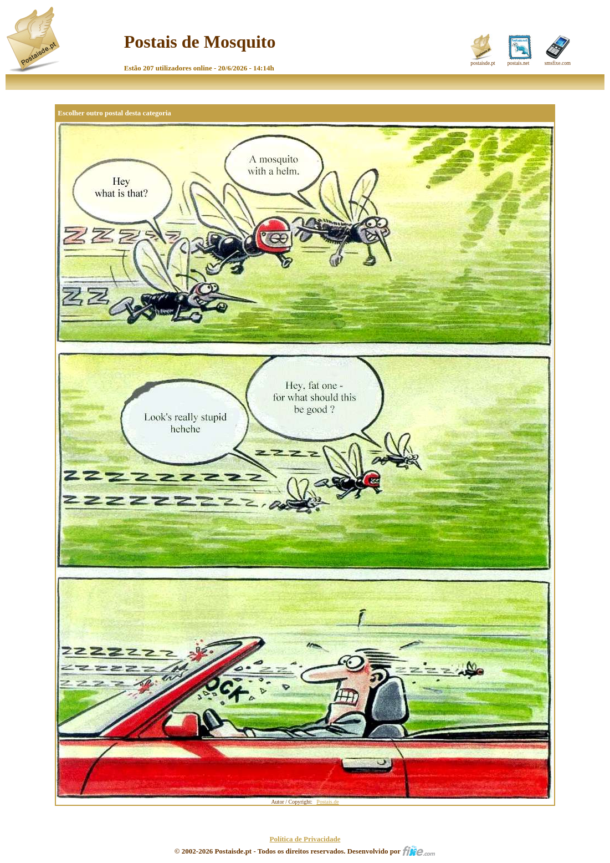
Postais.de (327, 802)
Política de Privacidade (305, 839)
